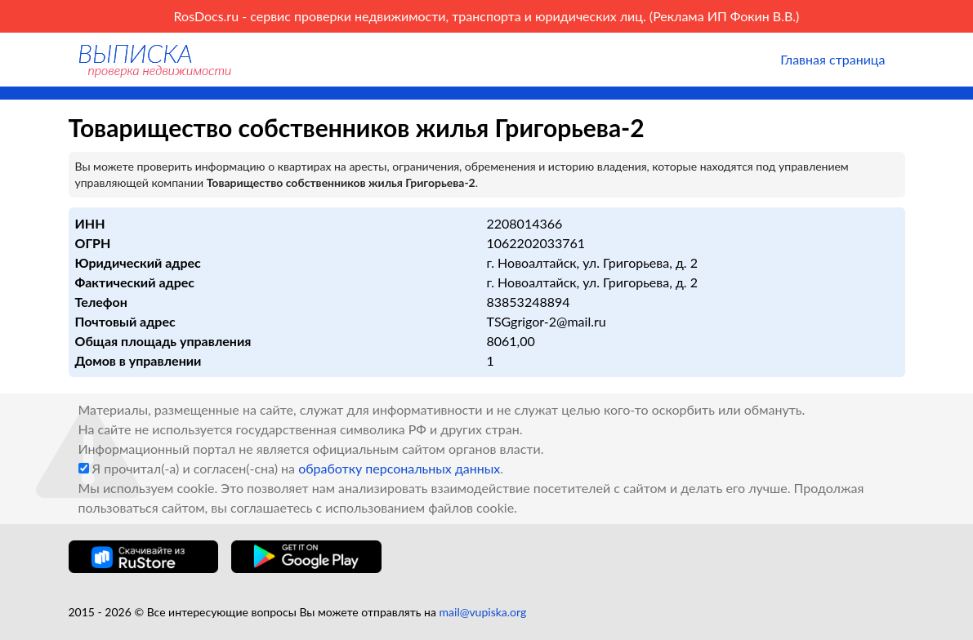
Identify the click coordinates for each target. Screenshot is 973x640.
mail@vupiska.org (483, 612)
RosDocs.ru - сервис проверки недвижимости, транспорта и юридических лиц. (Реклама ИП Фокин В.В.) (487, 16)
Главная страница (832, 59)
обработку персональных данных (399, 468)
